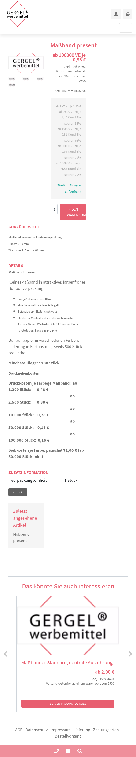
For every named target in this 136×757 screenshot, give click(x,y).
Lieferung (82, 729)
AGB (19, 729)
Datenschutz (37, 729)
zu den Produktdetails (68, 703)
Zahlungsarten (106, 729)
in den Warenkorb (76, 212)
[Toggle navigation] (125, 28)
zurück (17, 492)
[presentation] (6, 654)
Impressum (61, 729)
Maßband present (21, 537)
